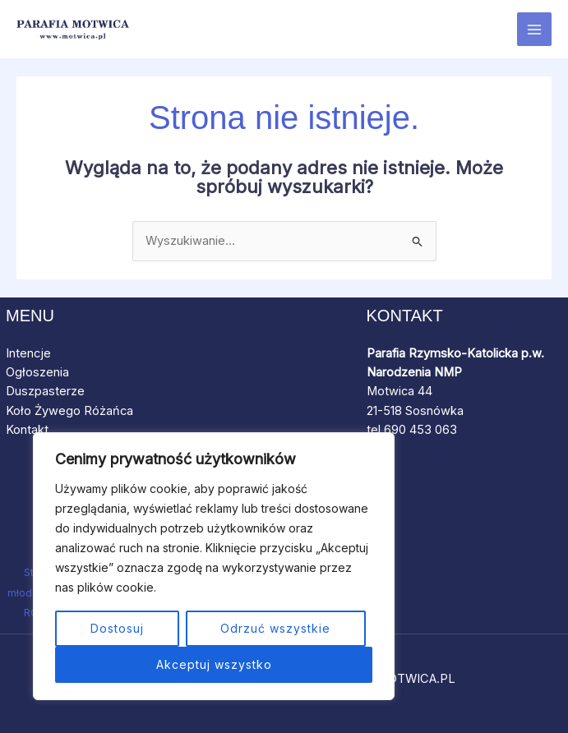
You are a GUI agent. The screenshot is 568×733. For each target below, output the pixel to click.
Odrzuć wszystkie (275, 628)
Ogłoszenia (37, 372)
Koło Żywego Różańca (73, 410)
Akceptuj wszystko (214, 664)
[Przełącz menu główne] (534, 29)
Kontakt (27, 429)
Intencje (28, 353)
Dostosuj (117, 628)
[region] (214, 566)
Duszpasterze (45, 391)
